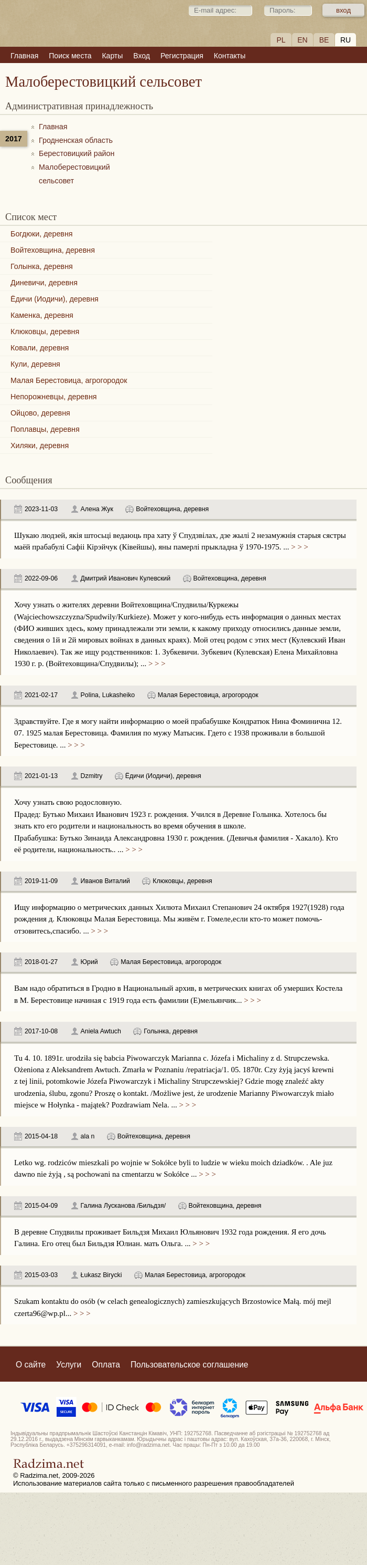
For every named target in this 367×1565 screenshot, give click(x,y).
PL (280, 40)
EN (302, 40)
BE (324, 40)
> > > (298, 547)
